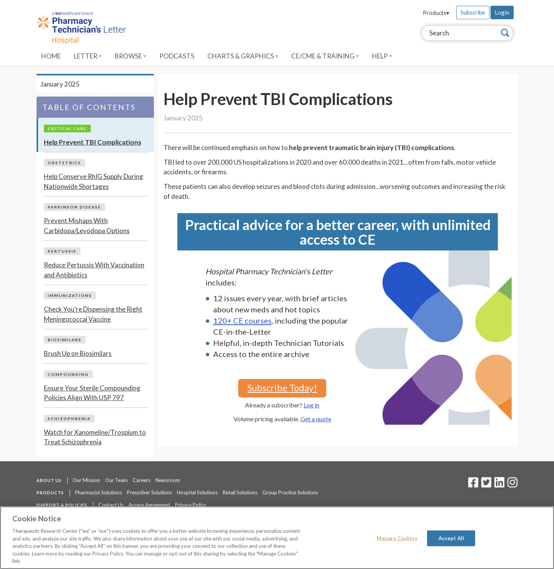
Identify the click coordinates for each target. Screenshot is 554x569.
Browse (130, 56)
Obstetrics (64, 162)
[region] (277, 537)
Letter (88, 56)
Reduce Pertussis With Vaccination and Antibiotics (94, 270)
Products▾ (436, 12)
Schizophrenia (69, 418)
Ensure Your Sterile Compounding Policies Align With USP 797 (92, 393)
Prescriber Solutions (149, 492)
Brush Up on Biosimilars (78, 353)
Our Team (116, 480)
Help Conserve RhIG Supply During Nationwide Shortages (93, 181)
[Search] (505, 32)
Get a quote (315, 418)
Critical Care (67, 128)
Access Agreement (149, 505)
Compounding (68, 374)
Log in (311, 405)
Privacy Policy (190, 505)
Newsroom (167, 480)
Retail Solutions (240, 492)
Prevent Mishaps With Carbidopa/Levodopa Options (87, 226)
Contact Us (110, 505)
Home (51, 56)
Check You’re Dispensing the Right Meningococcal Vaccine (93, 314)
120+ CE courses (242, 320)
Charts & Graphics (242, 56)
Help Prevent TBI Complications (92, 142)
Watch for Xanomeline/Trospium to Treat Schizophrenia (95, 437)
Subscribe (473, 12)
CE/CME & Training (325, 56)
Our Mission (86, 480)
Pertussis (62, 251)
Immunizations (70, 295)
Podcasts (176, 56)
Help (382, 56)
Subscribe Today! (282, 387)
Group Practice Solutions (290, 492)
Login (502, 12)
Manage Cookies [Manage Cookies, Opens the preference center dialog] (397, 538)
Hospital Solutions (197, 492)
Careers (141, 480)
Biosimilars (65, 339)
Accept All (451, 538)
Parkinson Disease (74, 207)
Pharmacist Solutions (98, 492)
